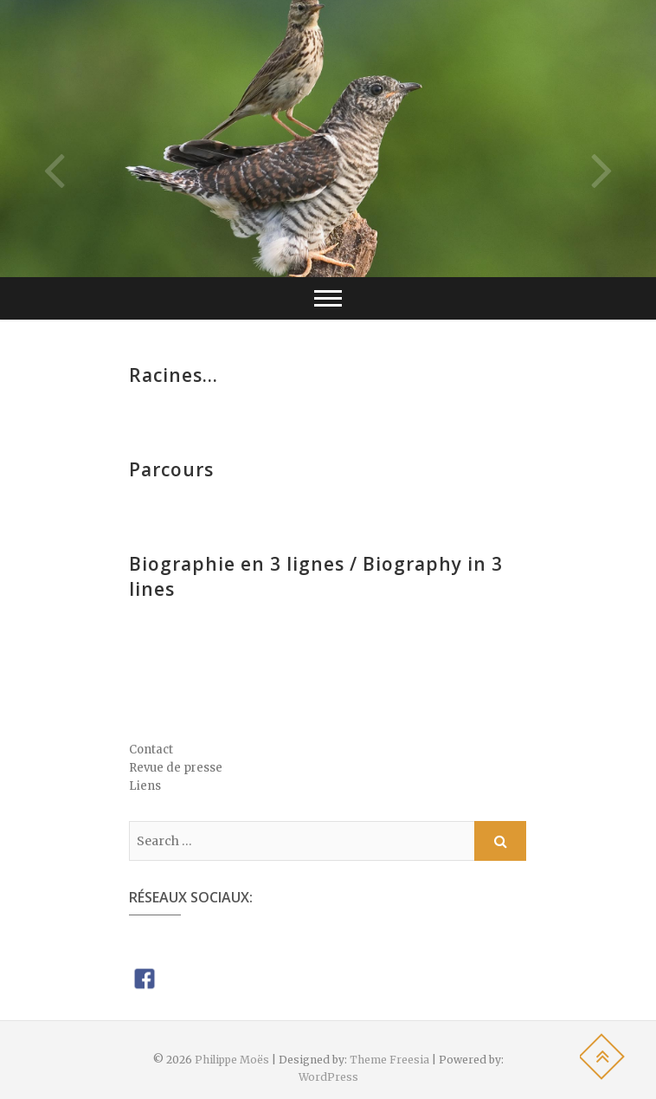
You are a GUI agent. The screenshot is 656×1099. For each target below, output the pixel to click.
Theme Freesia (389, 1059)
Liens (145, 786)
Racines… (173, 375)
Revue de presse (175, 767)
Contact (151, 749)
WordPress (328, 1076)
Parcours (171, 469)
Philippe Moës (232, 1059)
